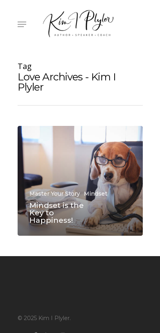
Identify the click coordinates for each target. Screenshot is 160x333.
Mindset (95, 193)
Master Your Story (54, 193)
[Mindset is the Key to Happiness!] (80, 181)
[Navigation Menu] (22, 24)
